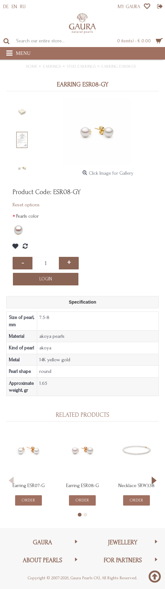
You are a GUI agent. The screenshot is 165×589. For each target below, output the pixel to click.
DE (6, 6)
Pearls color (27, 216)
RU (23, 6)
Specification (82, 302)
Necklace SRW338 (136, 485)
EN (14, 6)
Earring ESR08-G (82, 485)
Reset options (26, 205)
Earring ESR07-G (29, 485)
